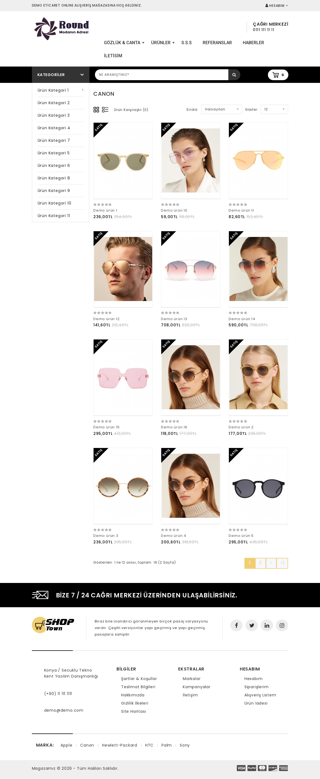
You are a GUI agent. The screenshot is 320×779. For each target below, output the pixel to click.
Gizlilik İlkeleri (134, 703)
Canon (87, 745)
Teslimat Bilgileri (138, 687)
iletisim (113, 55)
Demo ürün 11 (241, 210)
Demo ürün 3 (105, 535)
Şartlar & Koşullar (139, 678)
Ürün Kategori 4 (54, 128)
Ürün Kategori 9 (54, 190)
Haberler (253, 42)
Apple (66, 745)
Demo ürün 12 (106, 318)
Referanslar (217, 42)
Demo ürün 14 (242, 318)
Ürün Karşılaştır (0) (131, 109)
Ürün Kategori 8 (54, 178)
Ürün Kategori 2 (54, 103)
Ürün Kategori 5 (54, 153)
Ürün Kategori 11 (54, 215)
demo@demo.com (63, 710)
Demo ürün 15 (106, 427)
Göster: (251, 109)
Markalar (192, 678)
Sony (185, 745)
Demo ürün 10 (174, 210)
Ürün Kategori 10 (54, 203)
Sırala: (192, 109)
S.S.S (186, 42)
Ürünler (162, 44)
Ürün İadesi (256, 703)
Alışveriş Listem (260, 695)
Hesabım (253, 678)
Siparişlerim (256, 687)
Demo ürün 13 (174, 318)
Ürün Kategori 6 (54, 165)
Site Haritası (133, 711)
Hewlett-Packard (119, 745)
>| (282, 563)
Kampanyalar (197, 687)
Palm (167, 745)
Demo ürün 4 (173, 535)
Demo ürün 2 (241, 427)
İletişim (190, 695)
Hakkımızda (133, 695)
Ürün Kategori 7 (54, 140)
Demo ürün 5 (241, 535)
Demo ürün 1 (105, 210)
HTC (149, 745)
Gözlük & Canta (123, 44)
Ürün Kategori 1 (53, 90)
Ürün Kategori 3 (54, 115)
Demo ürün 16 (174, 427)
